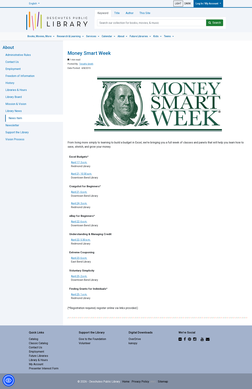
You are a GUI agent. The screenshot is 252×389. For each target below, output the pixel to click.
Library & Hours (38, 360)
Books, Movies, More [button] (39, 36)
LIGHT (178, 3)
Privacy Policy (144, 381)
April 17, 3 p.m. (79, 162)
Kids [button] (156, 36)
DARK (187, 3)
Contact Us (12, 62)
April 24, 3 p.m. (79, 203)
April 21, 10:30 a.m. (81, 173)
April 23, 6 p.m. (79, 258)
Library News (13, 111)
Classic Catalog (38, 343)
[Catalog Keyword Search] (151, 22)
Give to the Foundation (92, 339)
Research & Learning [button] (69, 36)
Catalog (33, 339)
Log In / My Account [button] (207, 3)
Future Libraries (38, 355)
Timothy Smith (86, 64)
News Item (15, 118)
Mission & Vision (15, 104)
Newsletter (12, 125)
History (9, 83)
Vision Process (14, 139)
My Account (36, 364)
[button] (34, 3)
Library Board (13, 97)
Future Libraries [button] (139, 36)
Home (126, 381)
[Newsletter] (207, 339)
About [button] (121, 36)
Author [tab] (130, 13)
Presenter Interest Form (43, 368)
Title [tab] (117, 13)
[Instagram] (194, 339)
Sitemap (163, 381)
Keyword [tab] (102, 13)
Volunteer (84, 343)
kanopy (133, 343)
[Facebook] (185, 339)
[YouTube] (202, 339)
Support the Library (17, 132)
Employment (13, 69)
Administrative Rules (18, 55)
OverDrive (135, 339)
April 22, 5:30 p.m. (80, 239)
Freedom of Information (19, 76)
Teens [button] (167, 36)
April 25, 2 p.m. (79, 276)
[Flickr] (180, 339)
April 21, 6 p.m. (79, 192)
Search (214, 22)
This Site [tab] (144, 13)
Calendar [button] (107, 36)
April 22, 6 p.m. (79, 221)
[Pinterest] (189, 339)
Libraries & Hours (16, 90)
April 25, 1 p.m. (79, 294)
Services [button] (91, 36)
